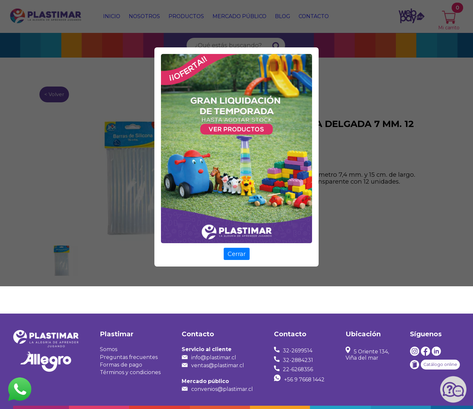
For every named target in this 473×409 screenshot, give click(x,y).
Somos (108, 349)
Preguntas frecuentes (129, 357)
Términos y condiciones (130, 372)
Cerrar (237, 254)
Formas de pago (121, 365)
